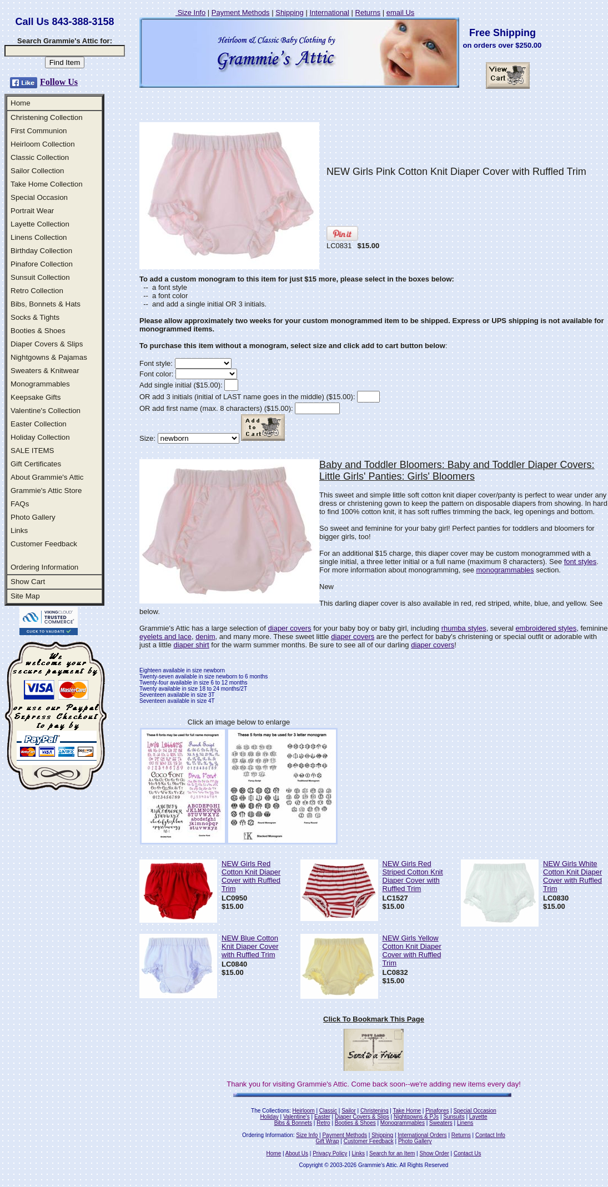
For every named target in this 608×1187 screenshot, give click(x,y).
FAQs (20, 504)
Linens (465, 1123)
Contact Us (467, 1153)
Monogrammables (40, 384)
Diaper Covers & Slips (47, 344)
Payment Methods (241, 12)
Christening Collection (47, 117)
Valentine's (296, 1117)
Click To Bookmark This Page (373, 1019)
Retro (323, 1123)
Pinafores (437, 1111)
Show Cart (28, 581)
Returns (368, 12)
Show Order (434, 1153)
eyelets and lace (165, 636)
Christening (374, 1111)
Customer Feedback (44, 544)
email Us (400, 12)
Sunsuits (453, 1117)
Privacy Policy (330, 1153)
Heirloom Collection (43, 144)
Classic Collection (40, 157)
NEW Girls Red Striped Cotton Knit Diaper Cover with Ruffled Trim (413, 876)
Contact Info (490, 1135)
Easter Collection (39, 424)
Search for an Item (392, 1153)
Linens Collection (39, 237)
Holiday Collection (40, 437)
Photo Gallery (33, 517)
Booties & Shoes (38, 330)
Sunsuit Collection (40, 277)
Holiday (269, 1117)
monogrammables (505, 570)
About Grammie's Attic (47, 477)
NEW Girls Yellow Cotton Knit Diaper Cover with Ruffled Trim (412, 950)
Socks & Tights (35, 317)
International (329, 12)
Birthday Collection (41, 251)
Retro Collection (37, 290)
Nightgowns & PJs (416, 1117)
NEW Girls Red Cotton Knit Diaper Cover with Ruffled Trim (251, 876)
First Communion (39, 131)
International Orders (422, 1135)
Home (21, 103)
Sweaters (441, 1123)
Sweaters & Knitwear (45, 370)
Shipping (289, 12)
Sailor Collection (37, 171)
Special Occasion (39, 197)
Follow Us (59, 82)
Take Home (407, 1111)
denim (205, 636)
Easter (322, 1117)
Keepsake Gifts (36, 397)
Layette (478, 1117)
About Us (296, 1153)
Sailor (348, 1111)
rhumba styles (463, 628)
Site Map (25, 596)
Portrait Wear (32, 211)
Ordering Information (44, 567)
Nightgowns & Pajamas (49, 357)
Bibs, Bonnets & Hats (46, 304)
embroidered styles (545, 628)
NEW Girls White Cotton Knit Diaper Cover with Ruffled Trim (572, 876)
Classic (328, 1111)
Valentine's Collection (46, 410)
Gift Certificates (36, 464)
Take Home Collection (47, 184)
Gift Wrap (327, 1141)
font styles (580, 561)
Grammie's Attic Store (46, 490)
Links (19, 530)
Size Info (190, 12)
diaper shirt (191, 645)
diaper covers (289, 628)
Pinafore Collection (42, 264)
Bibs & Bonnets (293, 1123)
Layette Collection (40, 224)
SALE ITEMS (32, 450)
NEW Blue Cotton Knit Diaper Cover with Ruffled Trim (250, 946)
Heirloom (304, 1111)
